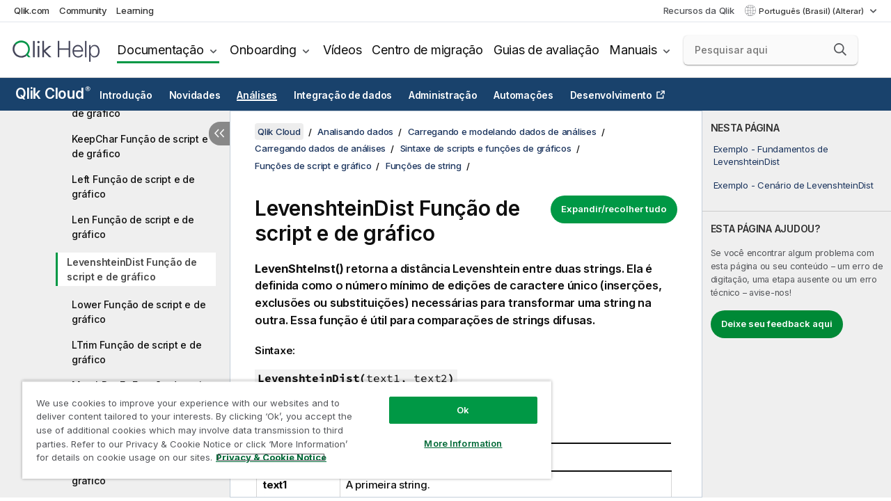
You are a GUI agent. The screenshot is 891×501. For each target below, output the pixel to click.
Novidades (195, 95)
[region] (280, 424)
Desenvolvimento (611, 95)
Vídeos (342, 49)
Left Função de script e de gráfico (133, 186)
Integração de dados (343, 95)
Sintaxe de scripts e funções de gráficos (485, 148)
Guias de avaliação (546, 49)
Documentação (160, 49)
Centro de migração (427, 49)
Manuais (632, 49)
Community (83, 10)
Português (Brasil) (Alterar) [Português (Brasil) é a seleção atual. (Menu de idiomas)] (812, 11)
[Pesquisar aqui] (771, 50)
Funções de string (424, 165)
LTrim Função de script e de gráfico (136, 352)
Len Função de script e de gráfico (133, 227)
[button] (840, 49)
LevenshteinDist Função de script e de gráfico (132, 269)
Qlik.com (31, 10)
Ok (452, 399)
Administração (443, 95)
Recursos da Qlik (698, 10)
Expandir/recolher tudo (614, 208)
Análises (257, 95)
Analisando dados (355, 131)
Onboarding (263, 49)
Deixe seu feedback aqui (777, 323)
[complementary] (796, 304)
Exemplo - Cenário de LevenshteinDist (793, 185)
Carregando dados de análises (320, 148)
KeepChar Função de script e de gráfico (139, 146)
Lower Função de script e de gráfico (138, 312)
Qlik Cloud (52, 93)
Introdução (126, 95)
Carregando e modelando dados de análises (502, 131)
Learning (134, 10)
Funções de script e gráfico (313, 165)
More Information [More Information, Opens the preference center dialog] (452, 432)
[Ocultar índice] (219, 133)
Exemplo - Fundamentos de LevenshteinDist (770, 155)
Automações (523, 95)
